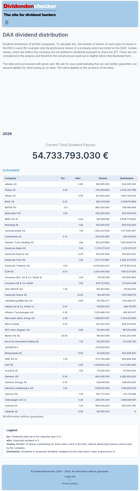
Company (12, 178)
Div (64, 178)
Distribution (128, 178)
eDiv (79, 178)
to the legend (11, 169)
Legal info (70, 476)
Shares (104, 178)
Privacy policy (70, 483)
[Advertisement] (30, 101)
